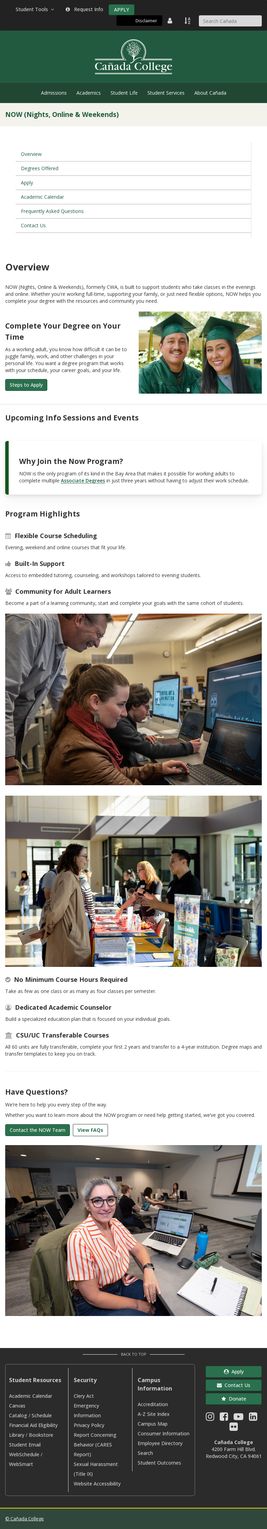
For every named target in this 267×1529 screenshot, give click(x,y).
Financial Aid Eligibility (33, 1425)
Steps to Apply (26, 384)
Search (145, 1453)
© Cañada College (24, 1518)
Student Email (25, 1444)
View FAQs (90, 1130)
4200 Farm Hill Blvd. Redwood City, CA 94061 (234, 1452)
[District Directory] (170, 20)
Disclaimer (146, 20)
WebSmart (21, 1464)
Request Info (84, 9)
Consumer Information (163, 1433)
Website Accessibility (97, 1483)
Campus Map (153, 1423)
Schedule (42, 1415)
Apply (27, 182)
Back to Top (133, 1354)
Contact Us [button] (233, 1385)
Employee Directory (160, 1443)
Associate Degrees (83, 480)
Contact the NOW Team (37, 1130)
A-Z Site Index (154, 1414)
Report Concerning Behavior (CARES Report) (95, 1445)
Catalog (18, 1415)
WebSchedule (24, 1454)
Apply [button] (234, 1371)
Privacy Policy (89, 1425)
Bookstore (41, 1435)
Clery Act (84, 1396)
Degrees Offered (39, 168)
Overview (31, 154)
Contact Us (33, 225)
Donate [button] (233, 1398)
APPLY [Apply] (121, 9)
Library (16, 1435)
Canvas (17, 1405)
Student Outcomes (159, 1462)
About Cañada (210, 92)
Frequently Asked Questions (52, 211)
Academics (88, 92)
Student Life (124, 92)
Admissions (54, 92)
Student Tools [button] (35, 9)
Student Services (166, 92)
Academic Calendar (42, 197)
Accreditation (153, 1404)
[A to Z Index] (188, 20)
